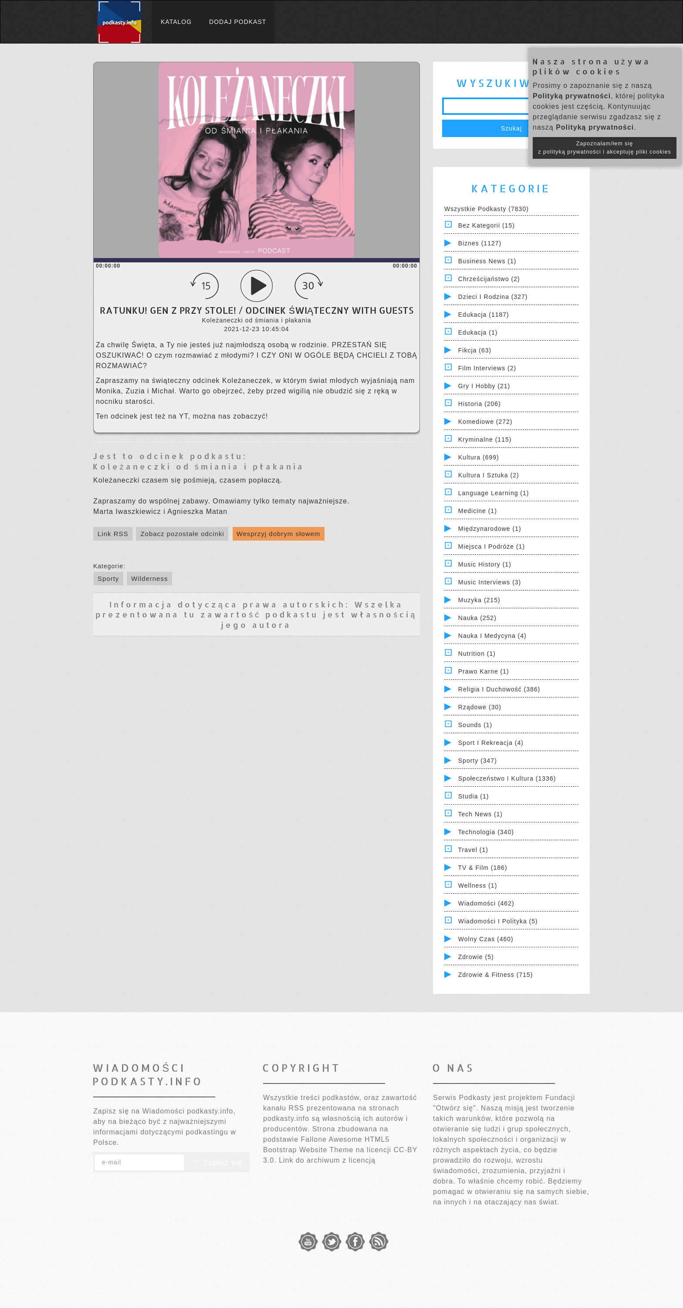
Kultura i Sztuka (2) (488, 475)
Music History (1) (484, 564)
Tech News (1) (480, 814)
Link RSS (113, 533)
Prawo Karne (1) (483, 671)
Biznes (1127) (479, 243)
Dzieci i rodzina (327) (493, 296)
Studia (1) (473, 796)
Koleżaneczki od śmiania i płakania (198, 466)
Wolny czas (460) (486, 939)
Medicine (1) (477, 510)
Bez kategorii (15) (486, 225)
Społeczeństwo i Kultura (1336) (507, 778)
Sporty (108, 578)
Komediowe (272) (485, 421)
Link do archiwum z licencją (327, 1160)
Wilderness (149, 578)
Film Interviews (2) (487, 368)
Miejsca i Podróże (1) (491, 546)
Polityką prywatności (572, 96)
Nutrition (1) (477, 653)
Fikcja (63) (474, 350)
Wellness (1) (477, 885)
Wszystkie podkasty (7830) (486, 208)
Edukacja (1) (478, 332)
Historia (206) (479, 403)
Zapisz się (217, 1162)
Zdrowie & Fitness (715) (495, 974)
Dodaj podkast (237, 21)
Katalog (176, 21)
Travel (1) (473, 849)
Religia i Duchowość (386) (499, 689)
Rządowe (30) (479, 707)
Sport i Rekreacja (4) (491, 742)
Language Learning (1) (493, 493)
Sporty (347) (477, 760)
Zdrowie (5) (476, 956)
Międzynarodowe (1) (489, 528)
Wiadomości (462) (486, 903)
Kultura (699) (478, 457)
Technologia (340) (486, 831)
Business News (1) (487, 261)
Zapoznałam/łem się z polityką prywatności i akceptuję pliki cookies (604, 148)
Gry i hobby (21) (484, 385)
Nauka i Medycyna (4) (492, 635)
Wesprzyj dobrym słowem (279, 533)
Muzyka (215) (479, 600)
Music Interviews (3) (489, 582)
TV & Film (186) (482, 867)
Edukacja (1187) (483, 314)
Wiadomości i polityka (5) (498, 921)
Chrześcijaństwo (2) (489, 278)
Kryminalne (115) (485, 439)
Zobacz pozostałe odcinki (182, 533)
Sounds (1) (475, 724)
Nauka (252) (477, 617)
